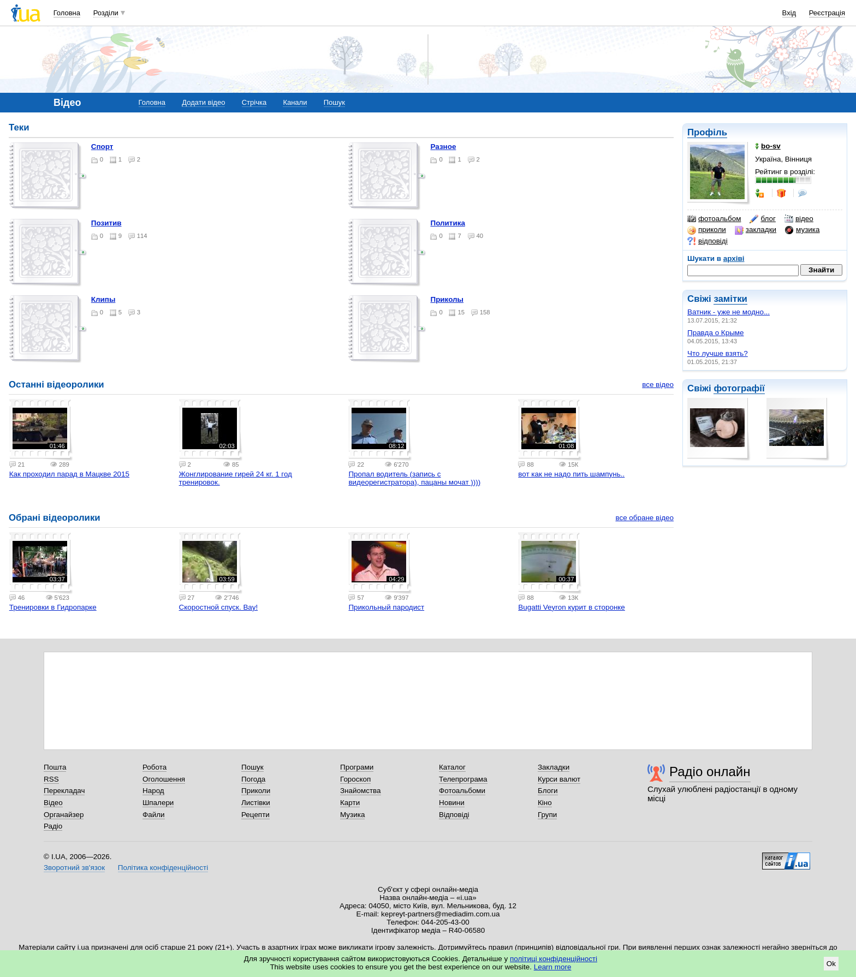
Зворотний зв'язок (74, 867)
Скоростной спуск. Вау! (218, 607)
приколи (706, 229)
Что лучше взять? (717, 353)
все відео (658, 384)
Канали (295, 102)
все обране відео (644, 518)
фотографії (739, 388)
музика (802, 229)
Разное (443, 146)
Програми (356, 767)
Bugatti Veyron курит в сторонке (571, 607)
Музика (352, 815)
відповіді (707, 241)
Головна (67, 13)
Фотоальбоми (462, 791)
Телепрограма (463, 779)
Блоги (548, 791)
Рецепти (255, 815)
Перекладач (64, 791)
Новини (452, 803)
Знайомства (360, 791)
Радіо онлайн (710, 771)
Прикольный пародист (386, 607)
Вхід (789, 13)
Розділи (105, 13)
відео (798, 219)
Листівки (255, 803)
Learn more (553, 967)
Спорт (102, 146)
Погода (253, 779)
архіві (734, 258)
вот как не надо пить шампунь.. (571, 474)
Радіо (53, 826)
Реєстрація (827, 13)
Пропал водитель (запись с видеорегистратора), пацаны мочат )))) (414, 478)
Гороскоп (355, 779)
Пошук (334, 102)
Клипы (103, 299)
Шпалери (158, 803)
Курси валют (559, 779)
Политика (447, 223)
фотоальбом (714, 219)
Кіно (545, 803)
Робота (154, 767)
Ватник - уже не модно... (728, 312)
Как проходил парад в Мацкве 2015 (69, 474)
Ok (831, 964)
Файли (153, 815)
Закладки (553, 767)
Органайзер (64, 815)
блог (762, 219)
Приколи (255, 791)
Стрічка (254, 102)
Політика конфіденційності (163, 867)
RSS (51, 779)
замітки (730, 299)
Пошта (55, 767)
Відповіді (454, 815)
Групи (547, 815)
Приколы (446, 299)
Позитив (106, 223)
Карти (350, 803)
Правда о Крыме (715, 333)
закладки (755, 229)
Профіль (707, 132)
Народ (153, 791)
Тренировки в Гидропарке (53, 607)
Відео (53, 803)
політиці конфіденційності (553, 959)
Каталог (452, 767)
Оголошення (163, 779)
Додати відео (203, 102)
